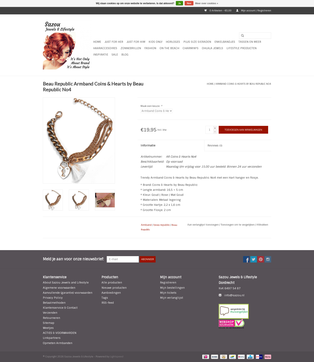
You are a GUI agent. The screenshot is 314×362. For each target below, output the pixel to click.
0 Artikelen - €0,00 (218, 10)
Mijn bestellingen (172, 287)
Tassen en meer (250, 42)
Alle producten (112, 282)
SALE (115, 54)
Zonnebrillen (131, 48)
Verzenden (50, 312)
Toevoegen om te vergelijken (238, 224)
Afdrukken (262, 224)
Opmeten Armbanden (57, 343)
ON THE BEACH (169, 48)
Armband (146, 225)
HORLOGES (173, 42)
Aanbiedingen (111, 292)
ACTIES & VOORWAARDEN (59, 333)
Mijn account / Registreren (253, 10)
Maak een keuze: (151, 106)
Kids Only (155, 42)
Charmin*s (190, 48)
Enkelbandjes (224, 42)
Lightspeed (116, 356)
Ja (179, 3)
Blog (124, 54)
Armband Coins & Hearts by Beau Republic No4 (243, 84)
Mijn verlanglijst (171, 297)
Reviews (214, 145)
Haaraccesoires (105, 48)
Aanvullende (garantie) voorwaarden (67, 292)
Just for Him (136, 42)
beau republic (162, 225)
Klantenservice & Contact (60, 307)
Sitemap (48, 323)
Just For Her (114, 42)
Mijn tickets (168, 292)
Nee (189, 3)
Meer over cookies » (206, 3)
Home (97, 42)
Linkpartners (51, 338)
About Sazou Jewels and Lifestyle (66, 282)
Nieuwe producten (114, 287)
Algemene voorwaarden (59, 287)
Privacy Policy (53, 297)
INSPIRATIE (100, 54)
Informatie (148, 145)
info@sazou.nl (234, 295)
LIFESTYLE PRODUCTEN (241, 48)
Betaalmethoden (54, 302)
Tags (105, 297)
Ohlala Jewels (212, 48)
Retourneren (51, 318)
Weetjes (48, 328)
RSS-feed (108, 302)
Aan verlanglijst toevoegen (203, 224)
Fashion (150, 48)
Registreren (168, 282)
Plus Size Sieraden (197, 42)
